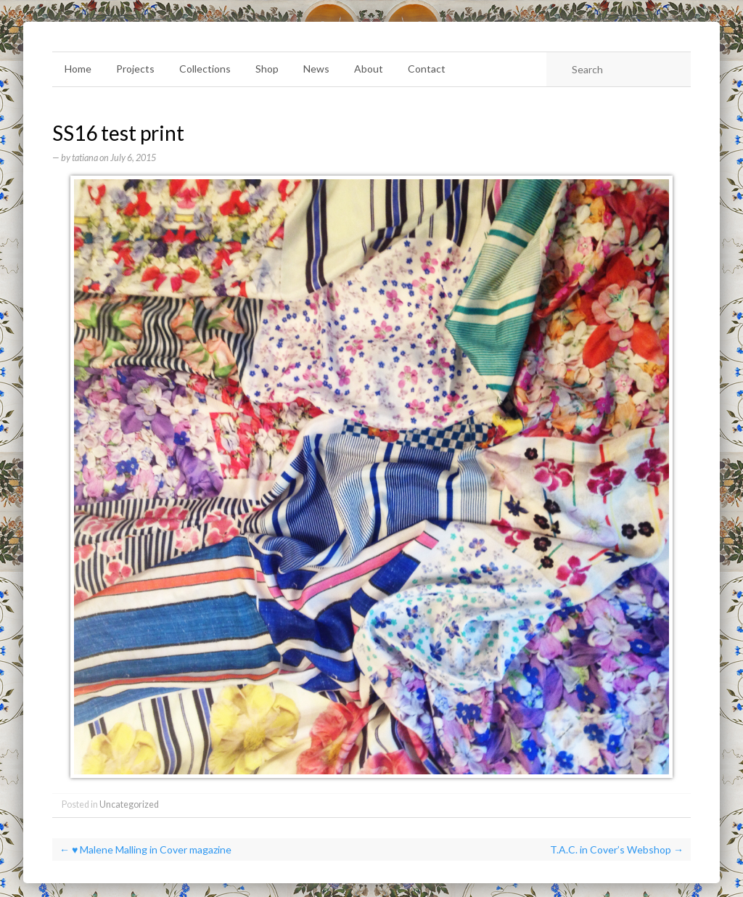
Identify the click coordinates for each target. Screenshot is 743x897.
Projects (135, 68)
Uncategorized (129, 804)
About (368, 68)
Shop (267, 68)
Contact (427, 68)
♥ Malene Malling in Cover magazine (145, 849)
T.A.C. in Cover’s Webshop (617, 849)
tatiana (85, 157)
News (316, 68)
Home (78, 68)
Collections (205, 68)
